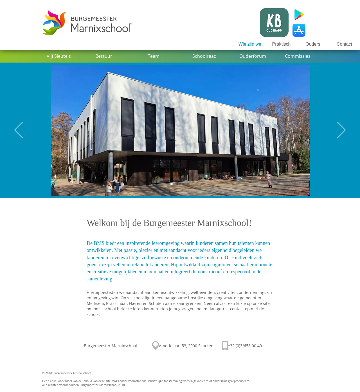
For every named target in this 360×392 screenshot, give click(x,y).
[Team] (153, 56)
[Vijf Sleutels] (58, 56)
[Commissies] (297, 56)
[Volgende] (341, 130)
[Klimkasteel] (183, 184)
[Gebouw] (171, 184)
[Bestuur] (103, 56)
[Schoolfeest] (188, 184)
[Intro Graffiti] (177, 184)
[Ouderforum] (252, 56)
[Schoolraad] (204, 56)
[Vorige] (18, 130)
